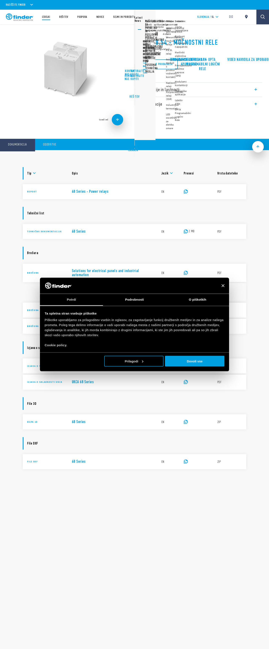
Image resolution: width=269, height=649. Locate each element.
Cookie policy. (56, 345)
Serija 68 (146, 31)
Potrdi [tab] (71, 299)
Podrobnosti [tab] (134, 299)
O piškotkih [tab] (197, 299)
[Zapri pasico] (223, 285)
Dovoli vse (195, 361)
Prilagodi (134, 361)
